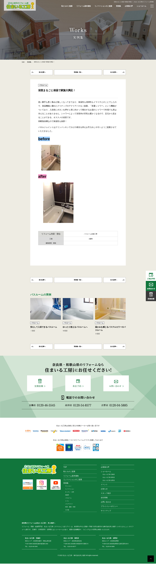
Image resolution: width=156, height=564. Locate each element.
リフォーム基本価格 (83, 6)
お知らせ (104, 489)
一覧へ (78, 72)
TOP (23, 62)
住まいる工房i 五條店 (109, 475)
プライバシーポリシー (109, 507)
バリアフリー (69, 504)
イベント (104, 485)
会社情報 (104, 498)
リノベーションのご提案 (103, 6)
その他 (67, 510)
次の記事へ (113, 72)
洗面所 (67, 495)
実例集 (118, 6)
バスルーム (43, 85)
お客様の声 (129, 6)
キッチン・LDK (69, 492)
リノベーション (69, 489)
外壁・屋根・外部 (70, 507)
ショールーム (141, 6)
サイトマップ (106, 511)
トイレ (67, 501)
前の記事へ (42, 72)
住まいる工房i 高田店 (109, 478)
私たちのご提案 (66, 6)
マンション (68, 486)
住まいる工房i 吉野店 (109, 481)
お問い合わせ (106, 502)
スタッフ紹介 (106, 494)
